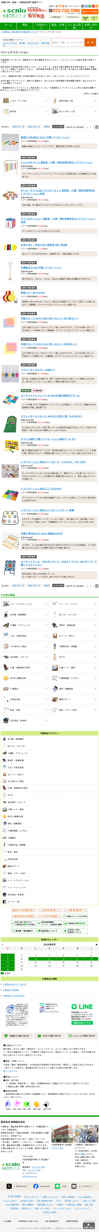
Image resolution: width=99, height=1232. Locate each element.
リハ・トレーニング (82, 1218)
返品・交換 (58, 24)
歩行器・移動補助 (14, 1206)
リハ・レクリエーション (62, 1218)
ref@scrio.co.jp (29, 1185)
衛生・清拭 (89, 1214)
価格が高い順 (34, 126)
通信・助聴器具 (28, 1214)
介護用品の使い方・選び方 (15, 984)
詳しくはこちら (10, 1070)
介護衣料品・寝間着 (74, 1214)
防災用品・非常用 (49, 1222)
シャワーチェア (10, 42)
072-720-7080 (38, 1176)
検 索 (90, 42)
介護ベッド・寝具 (89, 1210)
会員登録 (85, 18)
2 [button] (93, 127)
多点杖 (22, 42)
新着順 (47, 126)
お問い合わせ (91, 26)
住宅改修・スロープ (72, 1210)
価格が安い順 (18, 126)
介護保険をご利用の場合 (14, 995)
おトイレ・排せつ (9, 1210)
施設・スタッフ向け (42, 1218)
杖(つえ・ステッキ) (31, 1206)
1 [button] (90, 127)
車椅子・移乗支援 (68, 1206)
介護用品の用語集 (11, 990)
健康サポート (26, 1218)
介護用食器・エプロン (45, 1214)
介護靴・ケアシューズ (50, 1206)
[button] (87, 127)
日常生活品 (14, 1218)
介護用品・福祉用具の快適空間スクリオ (20, 31)
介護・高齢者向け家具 (44, 1210)
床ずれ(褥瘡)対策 (12, 1214)
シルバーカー (33, 42)
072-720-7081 (34, 1179)
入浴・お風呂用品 (84, 1206)
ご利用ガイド (41, 26)
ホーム (8, 24)
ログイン (94, 18)
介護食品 (60, 1214)
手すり (58, 1210)
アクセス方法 (57, 1157)
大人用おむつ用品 (26, 1210)
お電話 (82, 1163)
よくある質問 (74, 26)
